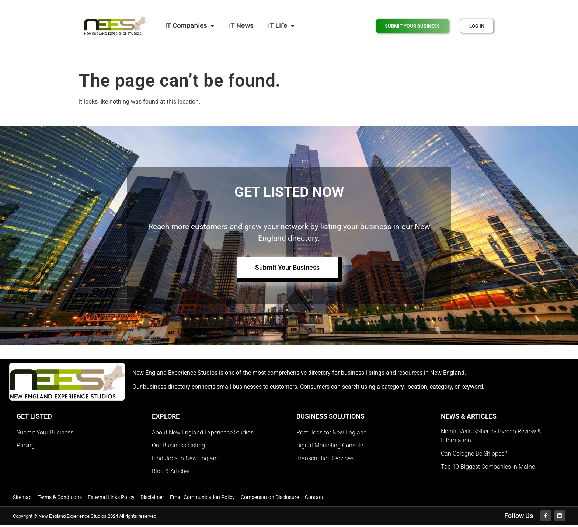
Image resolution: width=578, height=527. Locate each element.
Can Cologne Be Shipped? (474, 454)
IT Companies (189, 25)
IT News (241, 25)
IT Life (281, 25)
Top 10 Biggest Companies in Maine (488, 467)
